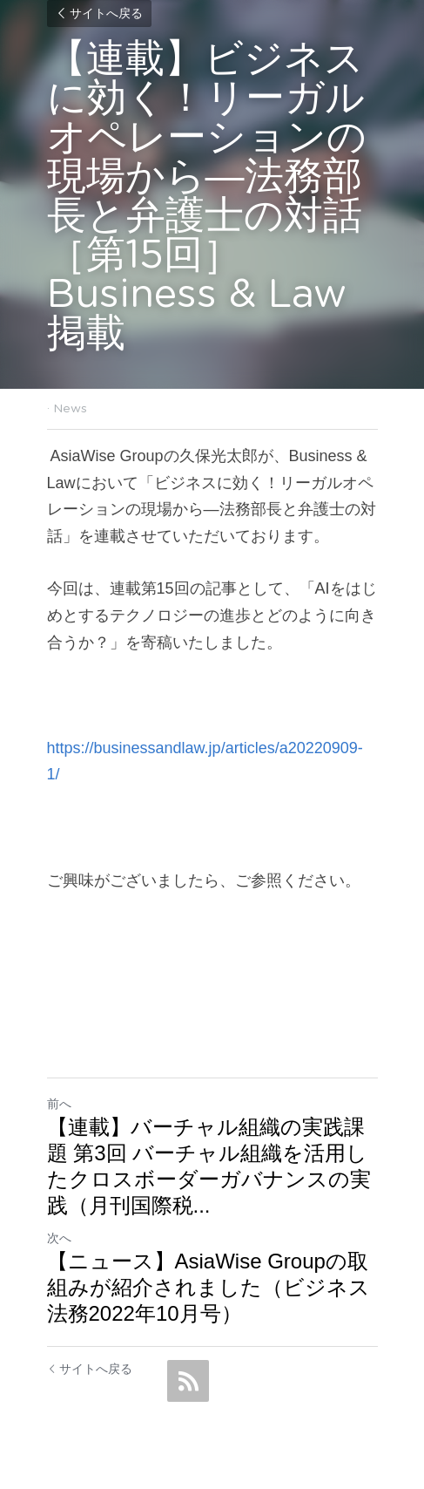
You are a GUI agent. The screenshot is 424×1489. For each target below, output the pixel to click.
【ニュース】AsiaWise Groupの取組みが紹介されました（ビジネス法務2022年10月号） (208, 1287)
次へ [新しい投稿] (59, 1238)
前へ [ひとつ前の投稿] (59, 1104)
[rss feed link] (188, 1381)
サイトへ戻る (99, 14)
